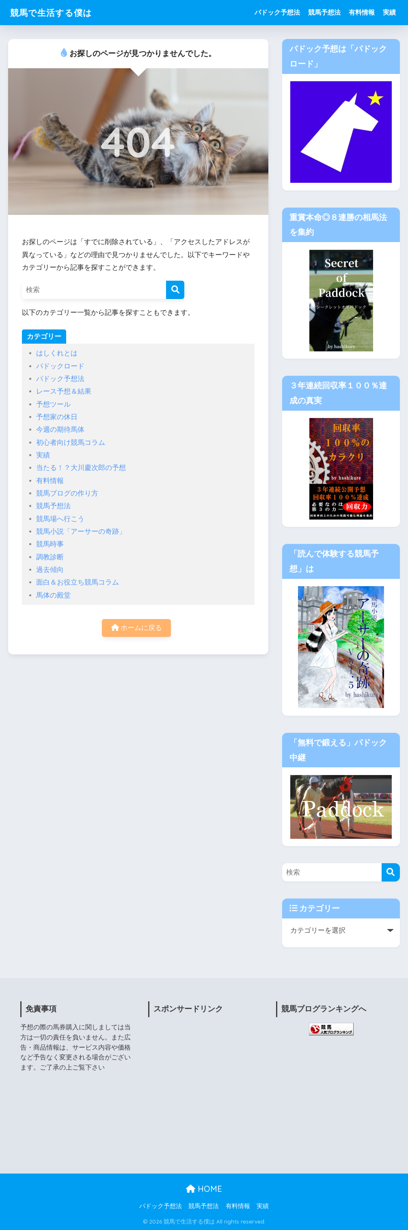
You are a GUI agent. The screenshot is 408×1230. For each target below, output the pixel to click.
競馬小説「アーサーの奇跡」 (81, 531)
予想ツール (53, 404)
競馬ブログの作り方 (67, 493)
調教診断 (50, 557)
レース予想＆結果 (63, 391)
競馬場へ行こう (60, 519)
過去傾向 (50, 570)
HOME (204, 1189)
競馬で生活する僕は (54, 12)
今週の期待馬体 (60, 429)
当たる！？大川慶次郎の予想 (81, 468)
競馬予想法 (324, 12)
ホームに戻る (136, 628)
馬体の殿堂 (53, 595)
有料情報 (362, 12)
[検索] (175, 290)
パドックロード (60, 366)
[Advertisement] (204, 1093)
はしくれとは (57, 353)
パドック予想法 (277, 12)
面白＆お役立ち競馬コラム (77, 582)
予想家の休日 (57, 417)
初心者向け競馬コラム (70, 442)
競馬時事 (50, 544)
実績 (389, 12)
